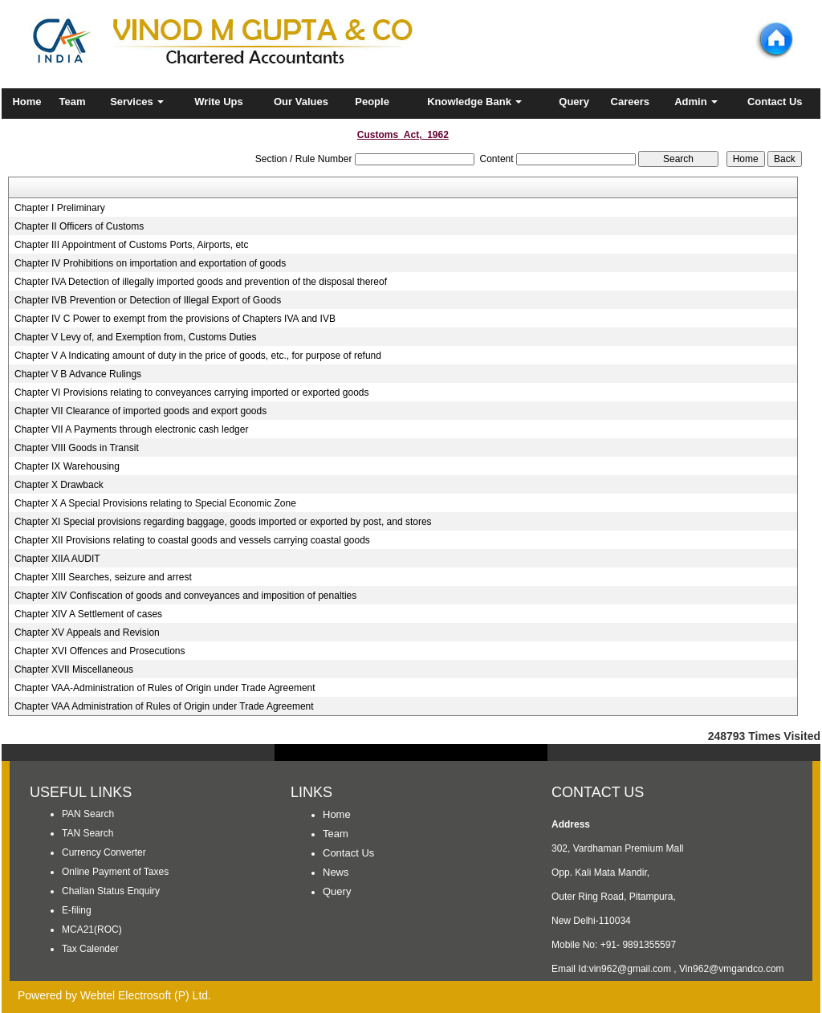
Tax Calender (90, 948)
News (336, 872)
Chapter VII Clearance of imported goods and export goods (140, 411)
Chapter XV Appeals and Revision (87, 632)
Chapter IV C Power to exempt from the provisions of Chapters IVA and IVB (175, 318)
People (372, 102)
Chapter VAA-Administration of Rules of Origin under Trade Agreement (164, 688)
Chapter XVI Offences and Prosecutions (99, 651)
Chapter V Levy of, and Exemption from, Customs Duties (135, 337)
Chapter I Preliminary (59, 208)
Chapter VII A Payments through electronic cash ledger (131, 429)
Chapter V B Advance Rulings (77, 374)
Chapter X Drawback (59, 484)
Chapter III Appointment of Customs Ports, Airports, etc (131, 244)
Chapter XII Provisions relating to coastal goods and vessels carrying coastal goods (192, 540)
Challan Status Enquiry (111, 891)
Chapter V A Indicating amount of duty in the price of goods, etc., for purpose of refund (197, 355)
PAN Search (88, 814)
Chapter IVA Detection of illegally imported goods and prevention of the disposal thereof (200, 281)
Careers (630, 102)
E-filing (77, 910)
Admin (696, 102)
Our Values (301, 102)
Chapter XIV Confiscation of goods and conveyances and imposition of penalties (185, 595)
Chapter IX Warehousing (67, 466)
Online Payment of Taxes (115, 871)
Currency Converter (104, 852)
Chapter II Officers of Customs (79, 226)
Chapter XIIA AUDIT (57, 558)
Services (137, 102)
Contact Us (775, 102)
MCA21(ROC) (92, 929)
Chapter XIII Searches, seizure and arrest (103, 577)
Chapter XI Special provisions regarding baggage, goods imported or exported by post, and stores (223, 521)
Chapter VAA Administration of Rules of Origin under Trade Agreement (164, 706)
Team (72, 102)
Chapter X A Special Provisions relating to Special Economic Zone (155, 503)
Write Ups (218, 102)
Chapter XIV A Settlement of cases (88, 614)
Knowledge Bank (474, 102)
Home (26, 102)
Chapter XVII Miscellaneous (73, 669)
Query (574, 102)
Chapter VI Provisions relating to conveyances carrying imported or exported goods (191, 392)
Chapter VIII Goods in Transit (76, 448)
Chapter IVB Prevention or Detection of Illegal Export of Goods (147, 300)
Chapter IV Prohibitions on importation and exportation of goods (150, 263)
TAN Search (87, 833)
